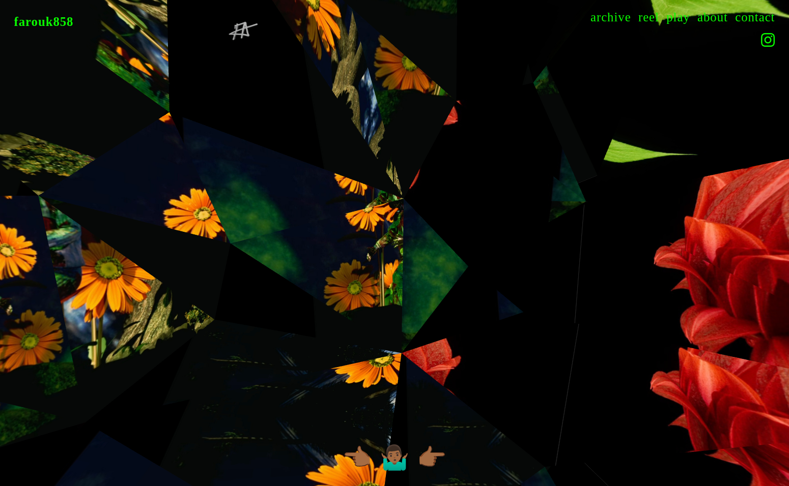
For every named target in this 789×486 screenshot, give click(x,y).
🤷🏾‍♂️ (395, 460)
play (678, 17)
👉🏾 (432, 460)
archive (610, 17)
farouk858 (44, 21)
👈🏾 (357, 460)
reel (648, 17)
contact (755, 17)
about (712, 17)
